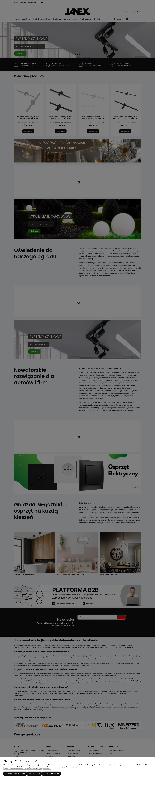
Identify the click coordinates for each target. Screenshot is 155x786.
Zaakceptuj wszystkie (51, 774)
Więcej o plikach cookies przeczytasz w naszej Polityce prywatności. (27, 769)
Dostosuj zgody (34, 774)
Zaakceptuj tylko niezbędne (15, 774)
